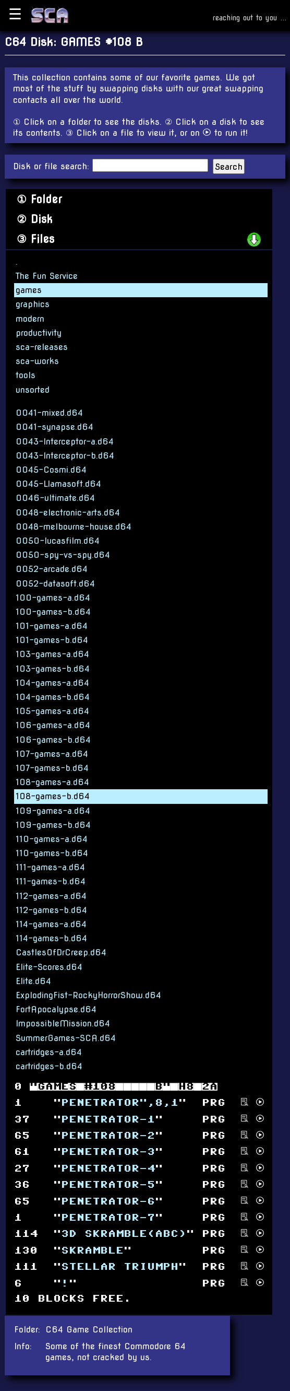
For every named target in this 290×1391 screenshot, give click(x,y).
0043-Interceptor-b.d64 (65, 456)
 (123, 1234)
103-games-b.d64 (53, 669)
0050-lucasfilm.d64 (58, 541)
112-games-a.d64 (51, 896)
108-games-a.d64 (52, 782)
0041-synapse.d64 (54, 427)
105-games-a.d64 (52, 711)
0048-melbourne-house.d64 (73, 527)
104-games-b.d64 (53, 697)
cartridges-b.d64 (49, 1066)
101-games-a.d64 (52, 626)
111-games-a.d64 (50, 867)
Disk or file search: (52, 166)
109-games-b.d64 (53, 825)
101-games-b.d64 (52, 640)
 (108, 1201)
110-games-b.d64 (52, 853)
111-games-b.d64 (51, 881)
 (108, 1218)
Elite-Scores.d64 (49, 967)
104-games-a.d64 (52, 683)
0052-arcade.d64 (52, 569)
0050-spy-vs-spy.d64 (63, 555)
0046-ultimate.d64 (55, 498)
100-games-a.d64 (53, 598)
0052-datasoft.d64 (55, 584)
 (92, 1250)
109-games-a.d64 (53, 811)
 (108, 1152)
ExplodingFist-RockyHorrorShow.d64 (88, 995)
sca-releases (42, 347)
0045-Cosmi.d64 (51, 470)
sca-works (37, 361)
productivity (39, 333)
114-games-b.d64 (51, 938)
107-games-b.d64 (52, 768)
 (119, 1103)
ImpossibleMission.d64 (63, 1023)
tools (25, 375)
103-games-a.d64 (52, 654)
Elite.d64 (33, 981)
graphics (33, 304)
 (108, 1136)
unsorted (33, 390)
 (108, 1119)
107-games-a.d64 (52, 754)
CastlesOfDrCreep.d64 (61, 952)
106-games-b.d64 (53, 740)
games (29, 290)
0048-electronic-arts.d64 (68, 513)
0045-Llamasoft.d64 (58, 484)
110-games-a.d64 (52, 839)
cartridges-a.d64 (49, 1052)
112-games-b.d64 (51, 910)
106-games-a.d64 (53, 725)
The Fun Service (47, 276)
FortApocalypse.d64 (56, 1009)
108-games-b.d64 (53, 796)
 (108, 1185)
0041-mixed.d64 (49, 413)
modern (30, 319)
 (108, 1169)
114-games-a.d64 (51, 924)
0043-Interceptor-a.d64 (65, 442)
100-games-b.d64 (53, 612)
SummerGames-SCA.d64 (66, 1038)
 (119, 1267)
